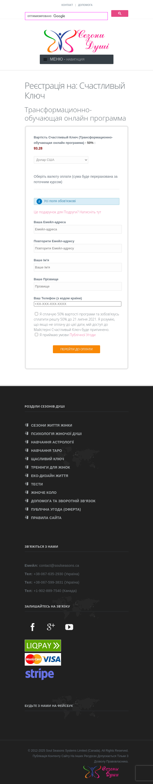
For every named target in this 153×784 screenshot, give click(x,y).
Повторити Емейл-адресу (54, 241)
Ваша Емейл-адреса (50, 222)
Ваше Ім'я (41, 260)
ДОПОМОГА (85, 5)
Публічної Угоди (82, 334)
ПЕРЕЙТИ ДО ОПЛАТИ (76, 349)
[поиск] (65, 16)
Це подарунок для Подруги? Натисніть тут (67, 212)
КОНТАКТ (67, 5)
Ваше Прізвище (46, 279)
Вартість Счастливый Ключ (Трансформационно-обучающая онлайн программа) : (73, 140)
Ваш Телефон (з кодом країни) (58, 298)
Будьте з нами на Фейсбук (49, 705)
